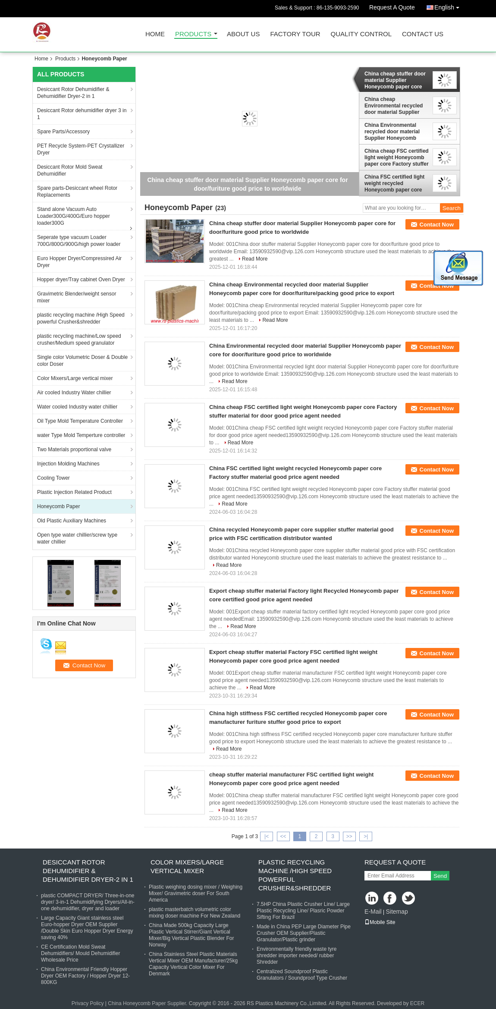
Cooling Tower (53, 478)
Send (440, 876)
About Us (243, 34)
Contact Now (437, 224)
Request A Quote (392, 7)
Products (193, 34)
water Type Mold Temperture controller (81, 435)
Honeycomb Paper (58, 506)
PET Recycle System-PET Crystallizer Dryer (80, 149)
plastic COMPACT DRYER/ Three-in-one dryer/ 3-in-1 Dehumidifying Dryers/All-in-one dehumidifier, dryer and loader (88, 902)
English (449, 6)
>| (366, 836)
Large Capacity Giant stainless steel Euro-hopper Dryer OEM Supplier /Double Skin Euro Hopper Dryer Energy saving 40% (87, 927)
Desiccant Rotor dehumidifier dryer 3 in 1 (81, 113)
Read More (254, 259)
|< (266, 836)
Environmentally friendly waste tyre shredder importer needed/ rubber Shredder (296, 955)
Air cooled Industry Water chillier (74, 393)
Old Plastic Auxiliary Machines (71, 521)
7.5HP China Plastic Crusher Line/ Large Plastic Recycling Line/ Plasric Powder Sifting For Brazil (303, 910)
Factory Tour (295, 34)
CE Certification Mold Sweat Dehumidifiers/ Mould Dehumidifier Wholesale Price (80, 953)
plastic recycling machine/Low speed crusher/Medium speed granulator (79, 339)
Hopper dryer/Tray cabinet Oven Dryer (81, 280)
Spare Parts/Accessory (63, 132)
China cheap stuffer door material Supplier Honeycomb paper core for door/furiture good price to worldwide (395, 80)
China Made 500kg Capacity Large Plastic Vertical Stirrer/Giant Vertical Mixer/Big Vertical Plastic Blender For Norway (191, 935)
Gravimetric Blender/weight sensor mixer (76, 297)
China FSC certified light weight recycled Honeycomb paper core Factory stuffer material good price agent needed (395, 183)
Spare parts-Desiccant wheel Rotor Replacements (77, 191)
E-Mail (373, 911)
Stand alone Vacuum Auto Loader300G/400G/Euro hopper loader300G (73, 216)
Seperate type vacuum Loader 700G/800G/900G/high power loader (78, 240)
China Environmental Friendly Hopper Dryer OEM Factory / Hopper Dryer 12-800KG (85, 975)
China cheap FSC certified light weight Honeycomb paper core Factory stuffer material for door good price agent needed (396, 157)
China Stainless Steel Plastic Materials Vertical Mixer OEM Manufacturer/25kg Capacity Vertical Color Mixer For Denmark (193, 964)
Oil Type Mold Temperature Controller (80, 421)
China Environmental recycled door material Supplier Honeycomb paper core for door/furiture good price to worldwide (394, 131)
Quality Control (361, 34)
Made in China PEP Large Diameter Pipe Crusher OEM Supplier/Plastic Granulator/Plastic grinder (304, 933)
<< (283, 836)
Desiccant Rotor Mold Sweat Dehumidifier (69, 170)
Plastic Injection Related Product (74, 492)
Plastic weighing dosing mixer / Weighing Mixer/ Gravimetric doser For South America (195, 893)
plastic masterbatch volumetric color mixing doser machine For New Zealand (194, 912)
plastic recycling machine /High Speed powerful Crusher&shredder (81, 318)
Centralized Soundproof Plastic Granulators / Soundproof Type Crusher (302, 974)
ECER (417, 1003)
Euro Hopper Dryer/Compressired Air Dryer (79, 261)
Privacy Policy (88, 1003)
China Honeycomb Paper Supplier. (148, 1003)
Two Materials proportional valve (74, 449)
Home (155, 34)
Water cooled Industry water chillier (77, 407)
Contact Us (422, 34)
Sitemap (397, 911)
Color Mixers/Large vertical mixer (75, 378)
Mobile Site (379, 922)
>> (349, 836)
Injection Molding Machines (68, 464)
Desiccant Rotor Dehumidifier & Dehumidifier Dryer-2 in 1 (73, 92)
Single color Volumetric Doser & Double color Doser (82, 360)
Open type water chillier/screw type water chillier (77, 538)
